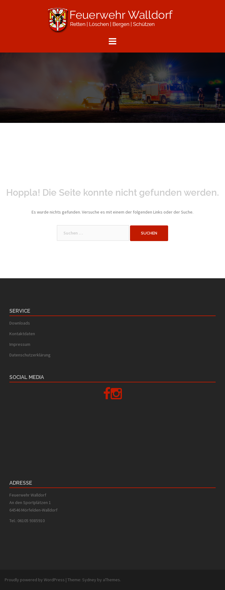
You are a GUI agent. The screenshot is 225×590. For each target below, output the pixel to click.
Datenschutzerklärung (30, 355)
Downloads (19, 323)
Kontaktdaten (22, 333)
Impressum (19, 344)
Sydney (89, 579)
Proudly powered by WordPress (35, 579)
